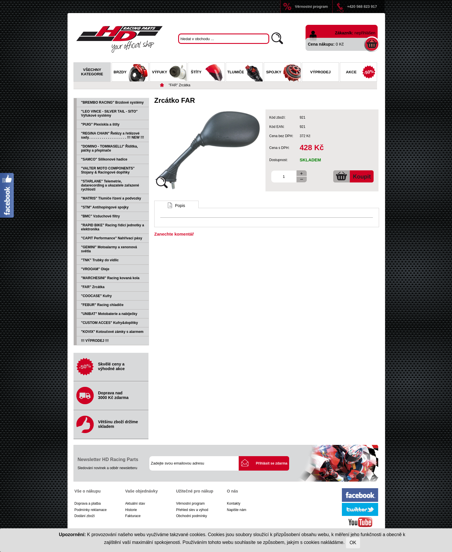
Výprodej (320, 72)
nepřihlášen (365, 33)
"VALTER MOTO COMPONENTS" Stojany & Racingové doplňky (108, 170)
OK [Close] (353, 542)
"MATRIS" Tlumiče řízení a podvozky (111, 198)
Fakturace (132, 516)
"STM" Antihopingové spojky (105, 207)
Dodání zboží (84, 516)
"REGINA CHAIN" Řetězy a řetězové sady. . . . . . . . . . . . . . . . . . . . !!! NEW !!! (112, 135)
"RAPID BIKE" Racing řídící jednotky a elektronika (112, 227)
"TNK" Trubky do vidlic (100, 260)
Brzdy (131, 72)
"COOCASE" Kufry (96, 296)
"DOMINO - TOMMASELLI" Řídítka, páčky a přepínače (109, 148)
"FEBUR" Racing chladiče (102, 305)
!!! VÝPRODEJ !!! (95, 341)
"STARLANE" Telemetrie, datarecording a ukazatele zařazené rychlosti (110, 185)
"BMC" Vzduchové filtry (100, 216)
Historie (131, 510)
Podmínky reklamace (90, 510)
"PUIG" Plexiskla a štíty (100, 124)
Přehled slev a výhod (192, 510)
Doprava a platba (87, 503)
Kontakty (233, 503)
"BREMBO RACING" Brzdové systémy (112, 102)
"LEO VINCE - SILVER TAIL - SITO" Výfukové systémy (109, 113)
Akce (361, 72)
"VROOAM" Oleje (95, 269)
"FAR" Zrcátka (179, 85)
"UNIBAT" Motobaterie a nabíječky (109, 314)
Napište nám (236, 510)
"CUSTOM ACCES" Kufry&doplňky (109, 323)
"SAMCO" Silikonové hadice (104, 159)
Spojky (283, 72)
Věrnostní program (311, 6)
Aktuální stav (135, 503)
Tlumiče (245, 72)
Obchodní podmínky (191, 516)
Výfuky (169, 72)
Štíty (208, 72)
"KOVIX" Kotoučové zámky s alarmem (112, 332)
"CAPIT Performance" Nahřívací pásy (111, 238)
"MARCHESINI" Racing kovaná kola (110, 278)
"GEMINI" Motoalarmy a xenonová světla (109, 249)
